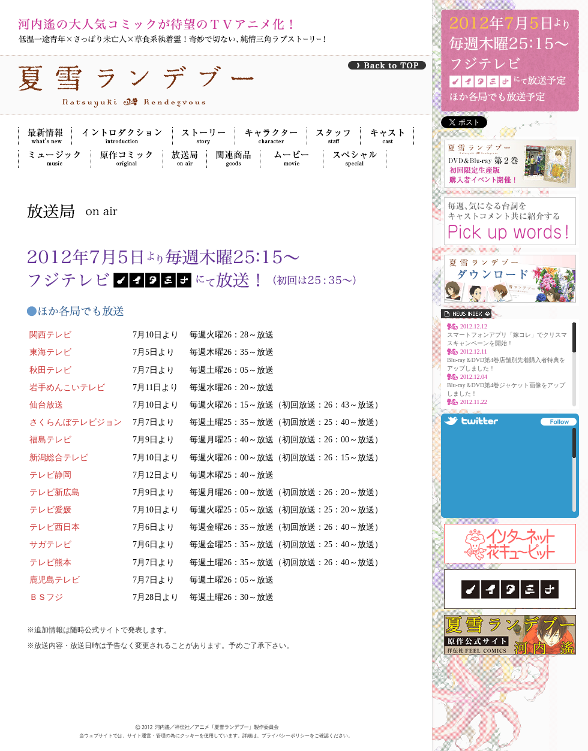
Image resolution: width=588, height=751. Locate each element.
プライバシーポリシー (286, 735)
